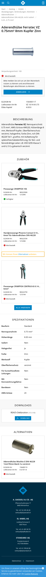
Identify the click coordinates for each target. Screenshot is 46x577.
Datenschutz (16, 561)
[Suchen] (8, 2)
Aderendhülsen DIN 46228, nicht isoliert (17, 17)
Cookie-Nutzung (31, 573)
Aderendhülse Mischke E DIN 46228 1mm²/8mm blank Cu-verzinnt (19, 462)
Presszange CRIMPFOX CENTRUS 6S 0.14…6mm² (22, 287)
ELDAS (21, 9)
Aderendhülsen (7, 14)
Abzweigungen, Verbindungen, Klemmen (18, 12)
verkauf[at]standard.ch (23, 551)
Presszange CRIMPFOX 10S (15, 189)
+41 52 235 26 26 (24, 510)
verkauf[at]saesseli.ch (23, 512)
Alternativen (23, 254)
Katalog (12, 9)
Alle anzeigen (23, 307)
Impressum (30, 561)
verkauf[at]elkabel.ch (23, 531)
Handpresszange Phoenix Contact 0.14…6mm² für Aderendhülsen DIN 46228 (21, 234)
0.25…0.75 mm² (7, 20)
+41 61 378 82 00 (24, 548)
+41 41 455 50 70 (24, 529)
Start (3, 9)
